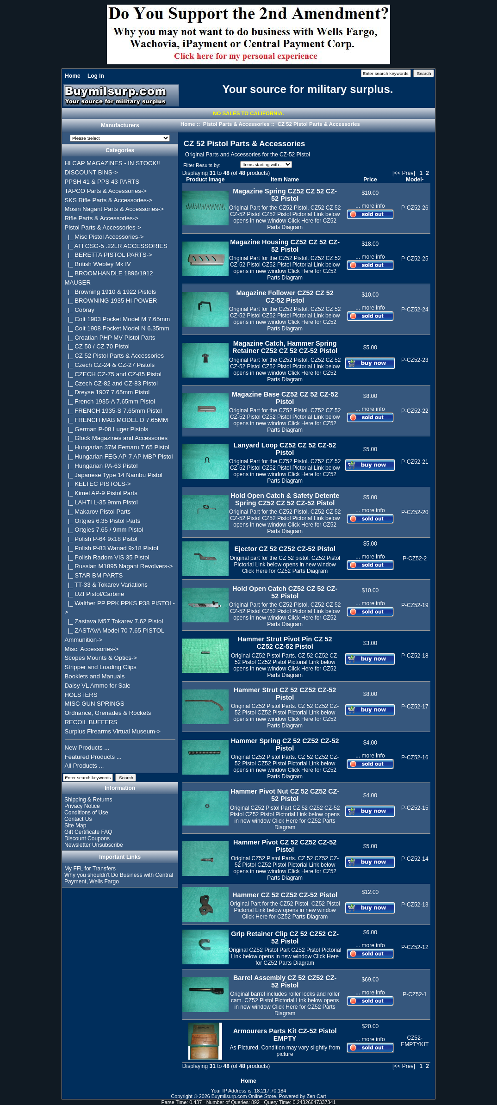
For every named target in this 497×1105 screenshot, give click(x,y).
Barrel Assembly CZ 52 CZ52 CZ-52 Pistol (284, 981)
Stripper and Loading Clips (101, 667)
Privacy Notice (82, 806)
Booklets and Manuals (95, 676)
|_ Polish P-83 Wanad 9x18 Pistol (111, 548)
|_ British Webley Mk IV (98, 264)
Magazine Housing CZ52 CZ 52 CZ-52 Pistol (285, 245)
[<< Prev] (403, 173)
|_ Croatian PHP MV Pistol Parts (110, 337)
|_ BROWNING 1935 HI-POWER (111, 300)
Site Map (75, 825)
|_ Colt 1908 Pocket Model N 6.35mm (117, 328)
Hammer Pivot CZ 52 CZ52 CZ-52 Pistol (284, 845)
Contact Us (78, 819)
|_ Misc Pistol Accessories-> (104, 236)
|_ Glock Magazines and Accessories (116, 438)
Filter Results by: (201, 165)
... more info (370, 206)
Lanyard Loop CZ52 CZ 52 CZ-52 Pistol (285, 448)
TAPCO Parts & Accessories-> (106, 190)
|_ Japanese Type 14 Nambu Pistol (113, 475)
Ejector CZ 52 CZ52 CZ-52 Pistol (284, 548)
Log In (95, 76)
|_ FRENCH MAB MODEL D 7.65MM (116, 419)
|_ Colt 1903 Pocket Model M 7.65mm (117, 319)
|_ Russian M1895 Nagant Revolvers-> (119, 566)
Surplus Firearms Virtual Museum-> (113, 731)
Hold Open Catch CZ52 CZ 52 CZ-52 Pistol (284, 592)
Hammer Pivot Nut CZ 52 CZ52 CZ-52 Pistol (284, 795)
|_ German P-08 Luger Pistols (107, 429)
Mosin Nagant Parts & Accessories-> (114, 208)
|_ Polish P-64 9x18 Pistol (101, 538)
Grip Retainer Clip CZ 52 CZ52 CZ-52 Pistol (285, 937)
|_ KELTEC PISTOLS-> (98, 483)
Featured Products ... (93, 756)
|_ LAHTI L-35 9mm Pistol (101, 502)
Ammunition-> (84, 639)
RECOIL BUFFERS (91, 722)
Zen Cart (316, 1096)
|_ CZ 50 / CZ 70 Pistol (97, 346)
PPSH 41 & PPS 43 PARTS (102, 181)
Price (370, 179)
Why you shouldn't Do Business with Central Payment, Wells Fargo (118, 878)
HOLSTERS (81, 694)
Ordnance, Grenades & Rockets (108, 712)
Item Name (285, 179)
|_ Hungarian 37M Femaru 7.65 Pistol (117, 447)
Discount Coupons (87, 838)
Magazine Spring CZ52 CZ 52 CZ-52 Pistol (285, 194)
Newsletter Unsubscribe (93, 845)
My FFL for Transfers (90, 868)
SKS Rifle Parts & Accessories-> (108, 200)
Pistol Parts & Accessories (236, 124)
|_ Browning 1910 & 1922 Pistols (110, 291)
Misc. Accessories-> (92, 649)
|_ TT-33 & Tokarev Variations (106, 584)
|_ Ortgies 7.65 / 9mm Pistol (104, 529)
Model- (415, 179)
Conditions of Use (86, 812)
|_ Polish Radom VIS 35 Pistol (107, 557)
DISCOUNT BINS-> (91, 172)
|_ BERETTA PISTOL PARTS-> (108, 254)
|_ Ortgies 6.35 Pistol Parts (103, 520)
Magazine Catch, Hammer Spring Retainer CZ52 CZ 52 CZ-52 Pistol (284, 347)
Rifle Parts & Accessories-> (101, 218)
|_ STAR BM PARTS (94, 575)
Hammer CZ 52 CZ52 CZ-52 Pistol (284, 895)
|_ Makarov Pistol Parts (98, 511)
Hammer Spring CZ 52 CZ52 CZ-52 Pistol (285, 744)
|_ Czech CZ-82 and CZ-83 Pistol (111, 383)
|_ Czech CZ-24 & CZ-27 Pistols (110, 364)
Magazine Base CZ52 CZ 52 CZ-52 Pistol (285, 398)
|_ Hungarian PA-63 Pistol (101, 465)
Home (72, 76)
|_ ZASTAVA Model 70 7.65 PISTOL (115, 630)
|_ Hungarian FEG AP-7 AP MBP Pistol (119, 456)
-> (103, 227)
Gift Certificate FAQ (88, 832)
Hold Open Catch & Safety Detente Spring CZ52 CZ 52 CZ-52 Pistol (284, 499)
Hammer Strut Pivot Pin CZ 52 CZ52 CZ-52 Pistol (285, 642)
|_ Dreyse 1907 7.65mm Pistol (107, 392)
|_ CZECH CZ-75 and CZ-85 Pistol (113, 374)
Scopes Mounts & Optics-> (101, 657)
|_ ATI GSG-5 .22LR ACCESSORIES (116, 245)
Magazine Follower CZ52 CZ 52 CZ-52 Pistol (284, 296)
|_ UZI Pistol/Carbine (94, 593)
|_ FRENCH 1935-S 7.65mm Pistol (113, 410)
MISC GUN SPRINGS (94, 703)
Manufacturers (120, 126)
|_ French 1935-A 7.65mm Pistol (110, 401)
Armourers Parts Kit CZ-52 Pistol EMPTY (285, 1034)
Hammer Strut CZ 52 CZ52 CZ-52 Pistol (285, 693)
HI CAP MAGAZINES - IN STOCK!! (112, 163)
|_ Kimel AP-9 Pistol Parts (101, 493)
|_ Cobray (79, 309)
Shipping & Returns (88, 799)
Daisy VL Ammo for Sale (97, 685)
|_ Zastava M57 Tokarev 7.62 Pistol (114, 621)
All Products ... (84, 765)
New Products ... (87, 747)
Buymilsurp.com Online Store (243, 1096)
